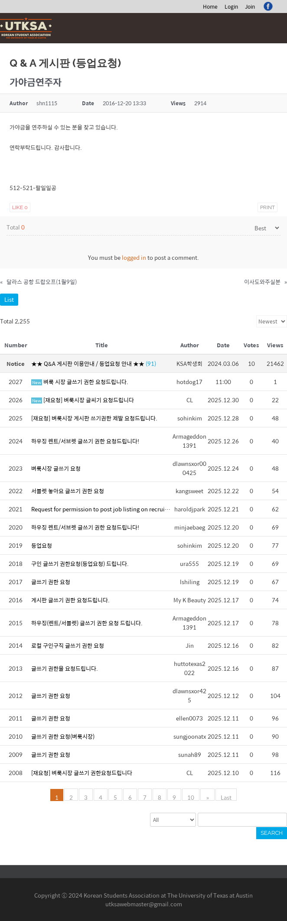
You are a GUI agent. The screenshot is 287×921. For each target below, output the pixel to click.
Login (231, 6)
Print (267, 207)
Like (20, 207)
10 (191, 797)
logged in (134, 257)
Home (210, 6)
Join (250, 6)
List (9, 299)
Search (272, 833)
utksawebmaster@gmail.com (143, 903)
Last (225, 797)
